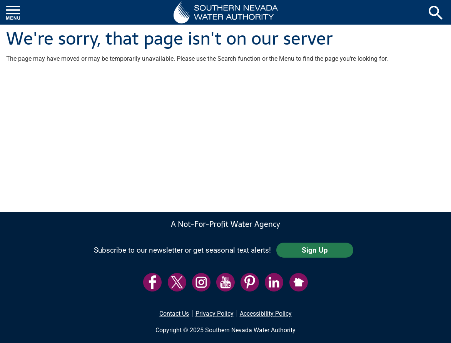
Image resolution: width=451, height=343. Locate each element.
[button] (226, 12)
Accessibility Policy (266, 313)
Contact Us (174, 313)
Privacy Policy (214, 313)
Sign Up (315, 250)
